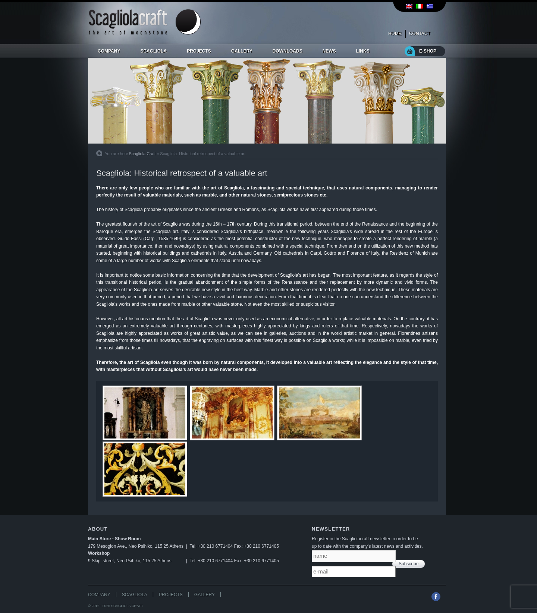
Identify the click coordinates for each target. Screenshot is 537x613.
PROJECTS (171, 594)
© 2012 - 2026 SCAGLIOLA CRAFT (115, 606)
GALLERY (204, 594)
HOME (395, 33)
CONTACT (419, 33)
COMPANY (99, 594)
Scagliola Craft (142, 153)
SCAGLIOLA (134, 594)
